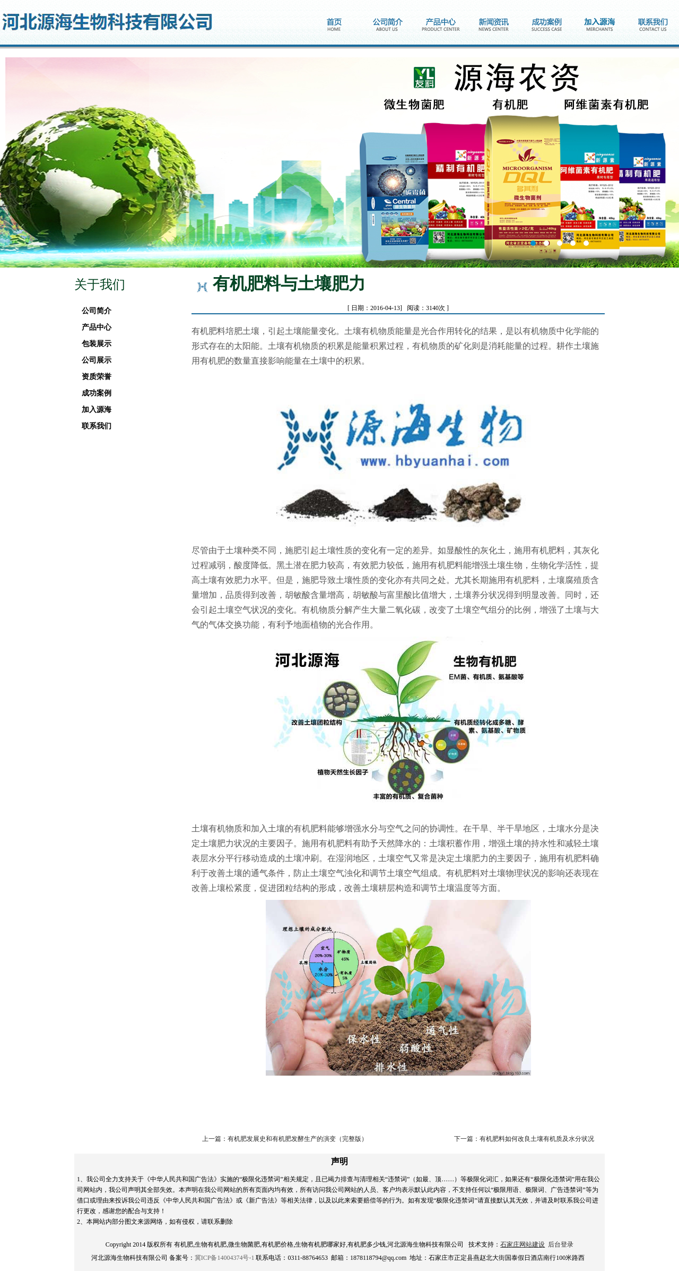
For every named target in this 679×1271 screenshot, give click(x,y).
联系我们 (93, 426)
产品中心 (93, 327)
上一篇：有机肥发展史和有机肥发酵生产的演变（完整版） (285, 1139)
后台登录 (560, 1244)
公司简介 (93, 311)
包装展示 (93, 344)
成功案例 (93, 393)
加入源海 (93, 410)
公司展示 (93, 360)
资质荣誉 (93, 377)
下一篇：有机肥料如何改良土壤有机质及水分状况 (524, 1139)
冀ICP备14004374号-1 (225, 1257)
